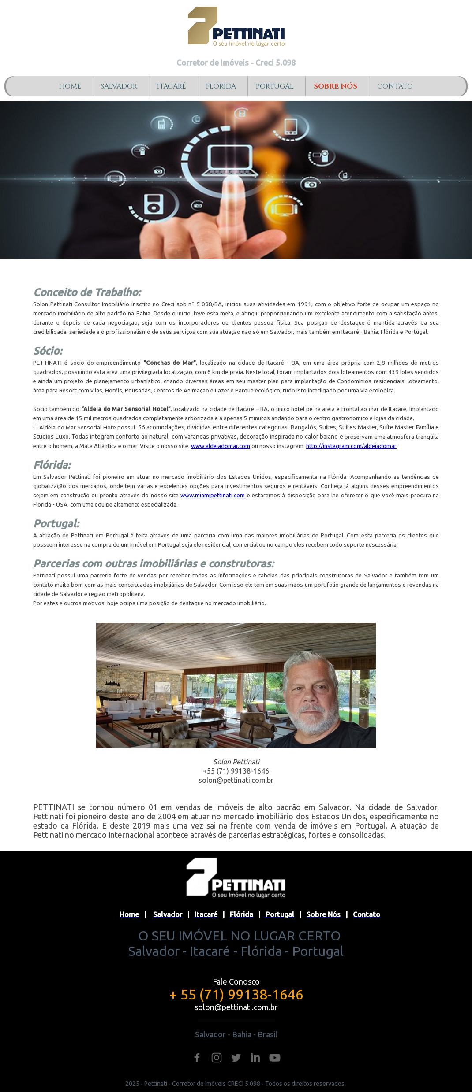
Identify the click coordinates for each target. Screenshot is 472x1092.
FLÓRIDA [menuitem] (221, 86)
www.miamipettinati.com (212, 495)
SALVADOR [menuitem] (119, 86)
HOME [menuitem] (70, 86)
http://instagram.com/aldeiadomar (351, 446)
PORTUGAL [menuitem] (275, 86)
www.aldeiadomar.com (220, 446)
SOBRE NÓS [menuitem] (335, 86)
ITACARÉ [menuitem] (171, 86)
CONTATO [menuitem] (395, 86)
